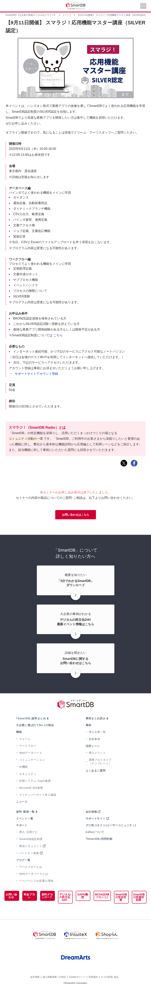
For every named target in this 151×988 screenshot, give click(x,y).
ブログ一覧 (23, 860)
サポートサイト (96, 818)
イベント (67, 15)
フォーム (25, 738)
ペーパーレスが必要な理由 (36, 880)
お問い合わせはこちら (75, 514)
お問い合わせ (11, 896)
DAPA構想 (81, 896)
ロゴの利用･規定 (109, 976)
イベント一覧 (24, 818)
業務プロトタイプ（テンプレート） (100, 761)
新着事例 (94, 739)
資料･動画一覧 (25, 811)
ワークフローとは (30, 866)
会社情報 (91, 811)
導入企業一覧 (97, 731)
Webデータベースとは (33, 873)
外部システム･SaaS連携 (35, 780)
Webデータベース (30, 752)
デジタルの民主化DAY (63, 897)
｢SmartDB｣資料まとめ (31, 718)
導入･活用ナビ (28, 832)
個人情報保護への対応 (54, 976)
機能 (19, 731)
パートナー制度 (29, 853)
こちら (58, 335)
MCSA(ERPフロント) (100, 896)
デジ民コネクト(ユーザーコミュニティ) (111, 825)
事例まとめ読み (96, 718)
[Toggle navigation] (143, 7)
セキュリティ (27, 773)
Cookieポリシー (77, 976)
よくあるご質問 (96, 770)
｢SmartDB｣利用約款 (99, 838)
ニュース (22, 801)
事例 (88, 725)
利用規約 (93, 976)
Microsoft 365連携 (31, 787)
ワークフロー (27, 745)
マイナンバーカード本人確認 (37, 794)
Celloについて (95, 832)
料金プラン (28, 896)
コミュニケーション (32, 759)
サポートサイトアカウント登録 (36, 373)
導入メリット (97, 752)
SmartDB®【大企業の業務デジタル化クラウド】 (31, 15)
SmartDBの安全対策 (120, 897)
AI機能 (23, 766)
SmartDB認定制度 (31, 839)
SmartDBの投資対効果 (138, 897)
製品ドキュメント (30, 845)
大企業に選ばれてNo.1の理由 (35, 725)
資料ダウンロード (46, 896)
